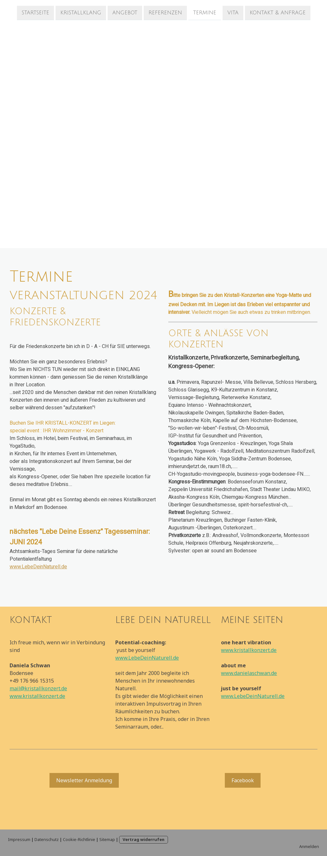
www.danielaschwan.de (249, 673)
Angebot (124, 12)
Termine (204, 12)
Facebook (243, 780)
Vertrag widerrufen (143, 839)
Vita (233, 12)
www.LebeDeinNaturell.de (38, 567)
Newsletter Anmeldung (84, 780)
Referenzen (165, 12)
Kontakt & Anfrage (278, 12)
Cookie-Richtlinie (79, 839)
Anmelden (309, 846)
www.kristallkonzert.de (37, 696)
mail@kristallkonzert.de (38, 688)
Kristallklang (80, 12)
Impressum (19, 839)
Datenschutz (46, 839)
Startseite (35, 12)
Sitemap (107, 839)
